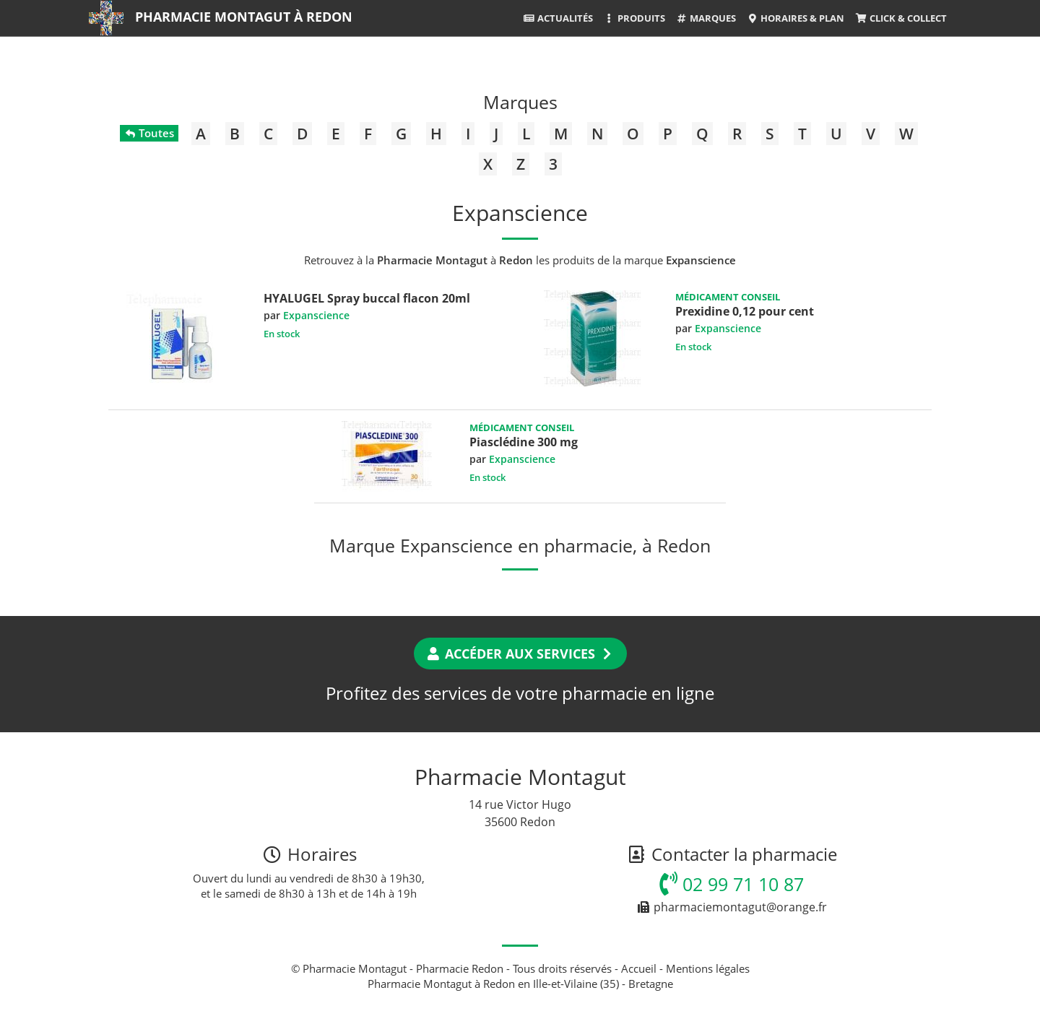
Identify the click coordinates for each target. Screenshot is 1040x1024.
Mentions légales (708, 968)
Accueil (638, 968)
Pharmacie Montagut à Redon (243, 16)
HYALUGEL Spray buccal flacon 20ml (367, 298)
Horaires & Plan (795, 18)
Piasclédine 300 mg (523, 442)
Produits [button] (634, 18)
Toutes (149, 133)
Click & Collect (900, 18)
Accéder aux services (520, 653)
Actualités (557, 18)
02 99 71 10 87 (731, 884)
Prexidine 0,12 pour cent (744, 311)
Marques (706, 18)
